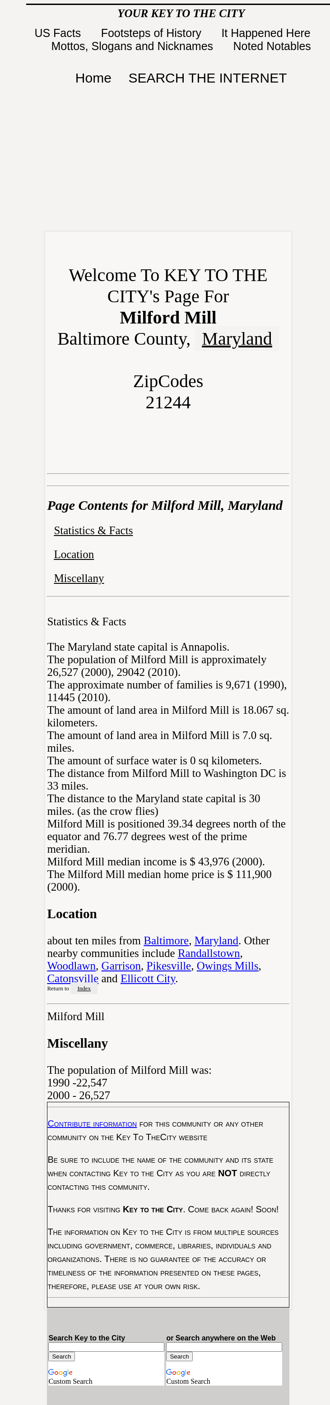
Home (93, 77)
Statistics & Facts (93, 530)
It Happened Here (267, 33)
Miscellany (79, 578)
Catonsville (72, 978)
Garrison (121, 966)
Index (84, 988)
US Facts (59, 33)
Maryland (237, 338)
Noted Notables (272, 46)
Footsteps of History (153, 33)
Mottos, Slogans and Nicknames (133, 46)
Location (74, 554)
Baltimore (166, 940)
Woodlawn (71, 966)
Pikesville (169, 966)
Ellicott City (148, 978)
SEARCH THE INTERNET (207, 77)
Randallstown (209, 953)
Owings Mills (228, 966)
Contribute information (92, 1123)
